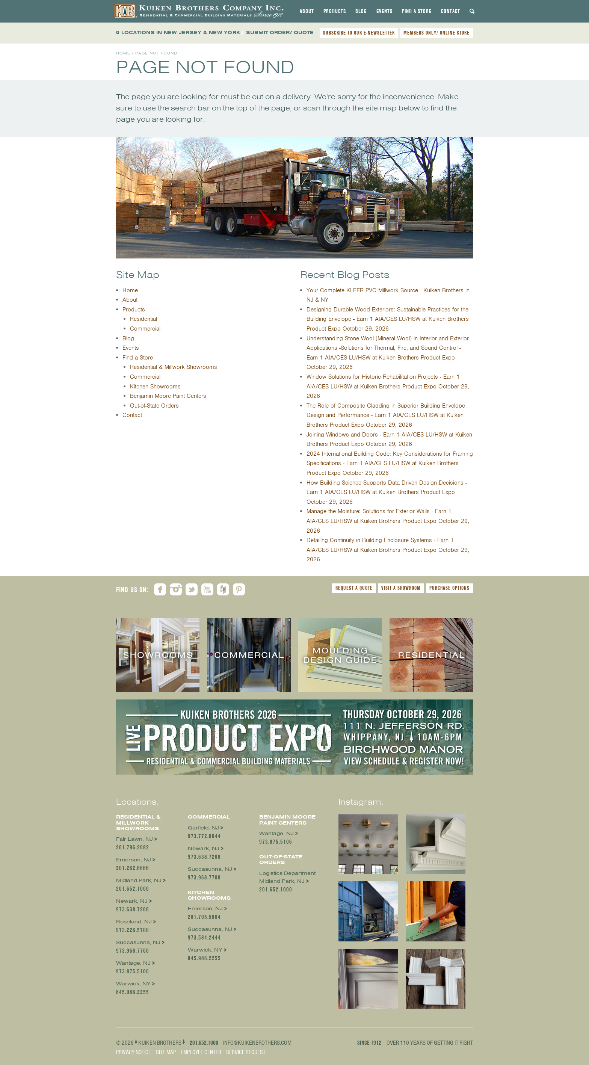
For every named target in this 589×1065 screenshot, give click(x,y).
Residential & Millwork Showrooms (173, 367)
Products (334, 11)
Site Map (166, 1052)
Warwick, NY (133, 983)
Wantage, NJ (133, 963)
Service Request (246, 1052)
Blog (361, 11)
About (307, 11)
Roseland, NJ (134, 921)
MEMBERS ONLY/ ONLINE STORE (436, 32)
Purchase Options (449, 588)
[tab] (307, 11)
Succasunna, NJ (138, 942)
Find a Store (417, 11)
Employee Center (201, 1052)
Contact (450, 11)
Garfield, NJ (203, 828)
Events (384, 11)
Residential (143, 319)
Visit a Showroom (401, 588)
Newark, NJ (132, 901)
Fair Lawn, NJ (134, 839)
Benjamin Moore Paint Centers (168, 396)
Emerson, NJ (133, 860)
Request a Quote (354, 588)
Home (123, 53)
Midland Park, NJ (139, 880)
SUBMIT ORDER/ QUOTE (280, 32)
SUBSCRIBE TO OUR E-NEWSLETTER (359, 32)
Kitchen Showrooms (155, 386)
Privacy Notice (133, 1052)
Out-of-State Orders (154, 405)
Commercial (145, 328)
